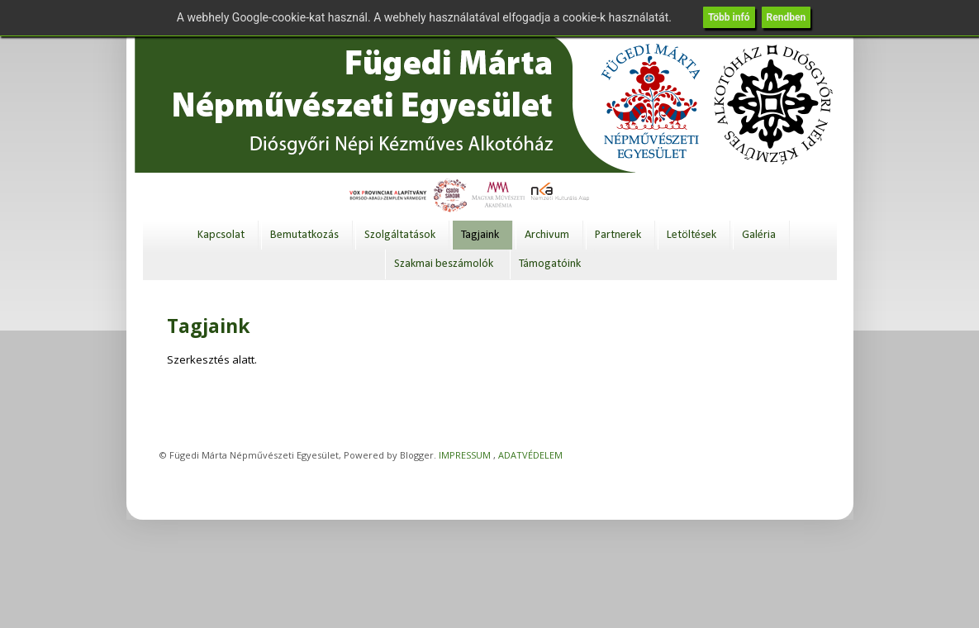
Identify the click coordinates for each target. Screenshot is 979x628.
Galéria (759, 235)
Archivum (547, 235)
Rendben (786, 17)
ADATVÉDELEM (530, 455)
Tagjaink (480, 235)
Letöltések (691, 235)
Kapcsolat (221, 235)
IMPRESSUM (465, 455)
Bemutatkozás (304, 235)
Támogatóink (550, 264)
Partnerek (618, 235)
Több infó (729, 17)
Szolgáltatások (399, 235)
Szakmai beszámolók (443, 264)
